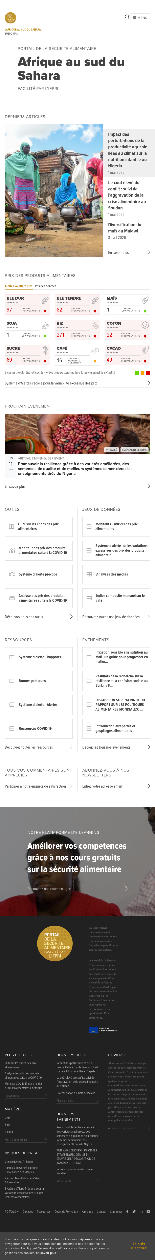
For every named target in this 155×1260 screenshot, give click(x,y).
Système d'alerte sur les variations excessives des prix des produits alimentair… (121, 551)
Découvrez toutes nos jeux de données (111, 617)
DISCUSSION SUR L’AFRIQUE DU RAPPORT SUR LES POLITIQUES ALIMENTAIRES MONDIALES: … (120, 705)
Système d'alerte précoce (38, 574)
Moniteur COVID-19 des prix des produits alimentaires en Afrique (23, 1086)
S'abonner (116, 1212)
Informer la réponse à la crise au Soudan (75, 1171)
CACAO (114, 348)
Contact (101, 1212)
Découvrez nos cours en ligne (49, 889)
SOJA (12, 323)
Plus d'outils (18, 1055)
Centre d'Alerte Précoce (19, 1162)
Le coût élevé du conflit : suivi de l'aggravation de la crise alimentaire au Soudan (127, 195)
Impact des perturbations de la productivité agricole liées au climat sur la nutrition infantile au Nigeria (127, 150)
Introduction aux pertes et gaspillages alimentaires (115, 728)
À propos (87, 1212)
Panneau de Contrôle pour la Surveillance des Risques (21, 1170)
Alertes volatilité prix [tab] (18, 286)
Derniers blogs (72, 1055)
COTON (114, 323)
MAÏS (112, 298)
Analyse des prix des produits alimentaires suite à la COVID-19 (43, 598)
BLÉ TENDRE (69, 298)
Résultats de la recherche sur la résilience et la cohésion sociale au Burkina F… (121, 681)
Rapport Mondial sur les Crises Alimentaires (23, 1181)
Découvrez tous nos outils (24, 617)
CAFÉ (62, 348)
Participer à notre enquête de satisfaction (35, 786)
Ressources (43, 1212)
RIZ (60, 323)
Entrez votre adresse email (102, 786)
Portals (12, 1212)
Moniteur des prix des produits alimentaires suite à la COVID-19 (43, 550)
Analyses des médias (112, 574)
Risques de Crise (21, 1153)
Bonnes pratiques (32, 681)
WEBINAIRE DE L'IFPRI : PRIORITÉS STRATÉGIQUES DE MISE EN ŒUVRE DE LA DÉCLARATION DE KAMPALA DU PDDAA (77, 1157)
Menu (140, 18)
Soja (7, 1125)
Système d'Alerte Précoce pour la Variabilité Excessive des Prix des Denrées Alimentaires (24, 1193)
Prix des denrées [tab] (45, 286)
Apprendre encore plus (121, 1128)
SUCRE (13, 348)
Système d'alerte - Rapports (40, 657)
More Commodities (16, 1140)
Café (7, 1118)
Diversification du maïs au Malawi (124, 228)
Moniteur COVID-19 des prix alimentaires (116, 526)
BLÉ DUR (15, 298)
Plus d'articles (65, 1101)
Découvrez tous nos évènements (106, 747)
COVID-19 (116, 1055)
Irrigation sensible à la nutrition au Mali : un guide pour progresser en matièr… (121, 657)
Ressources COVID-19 (35, 728)
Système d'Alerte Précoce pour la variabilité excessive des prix (51, 383)
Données (28, 1212)
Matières (14, 1109)
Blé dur (9, 1132)
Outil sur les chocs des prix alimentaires (38, 526)
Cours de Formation (66, 1212)
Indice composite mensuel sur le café (120, 598)
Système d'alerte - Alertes (38, 704)
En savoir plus (46, 1253)
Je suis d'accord (139, 1246)
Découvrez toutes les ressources (29, 747)
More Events (64, 1181)
